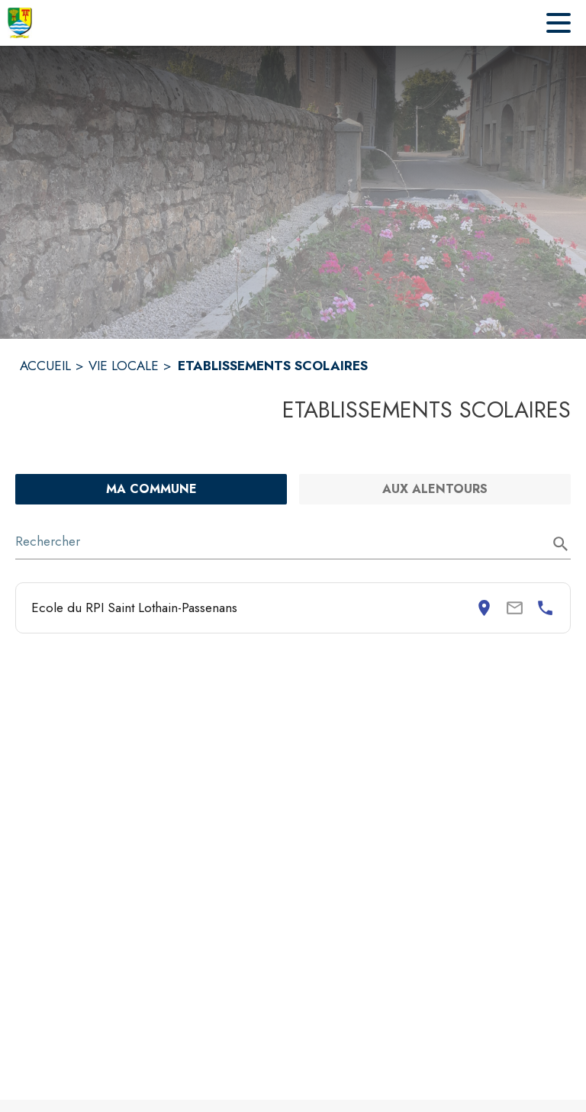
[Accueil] (20, 23)
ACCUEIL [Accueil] (45, 365)
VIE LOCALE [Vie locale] (124, 365)
